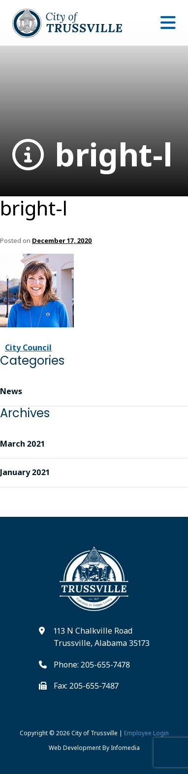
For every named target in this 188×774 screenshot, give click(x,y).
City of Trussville (94, 733)
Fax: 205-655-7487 (86, 685)
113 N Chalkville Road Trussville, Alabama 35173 (102, 637)
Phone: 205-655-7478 (92, 664)
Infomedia (125, 748)
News (11, 391)
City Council (28, 347)
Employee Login (146, 733)
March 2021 (22, 443)
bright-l (92, 155)
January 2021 (25, 472)
